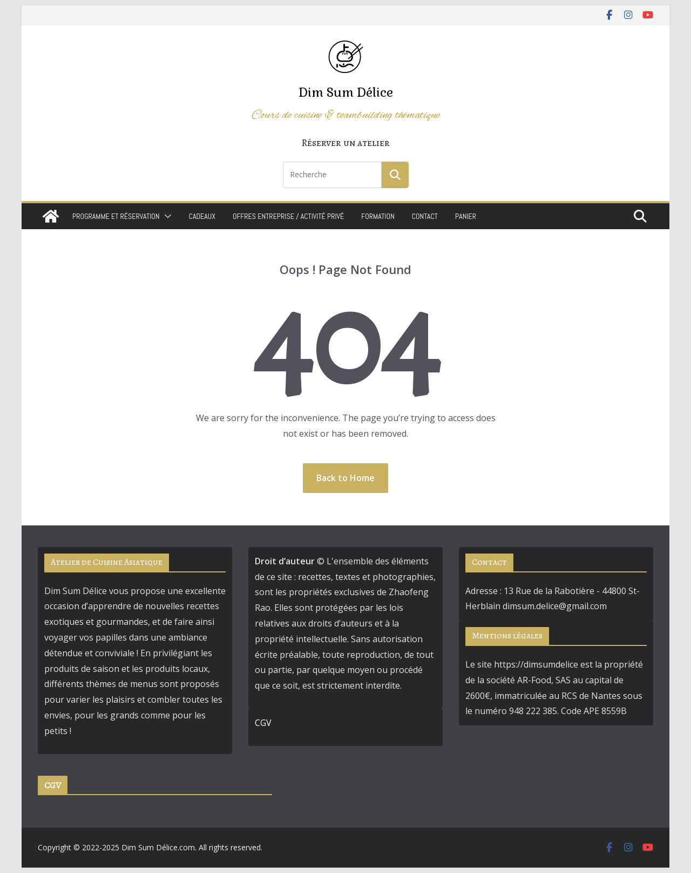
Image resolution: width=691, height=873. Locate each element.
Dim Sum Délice (346, 92)
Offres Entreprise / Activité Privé (288, 216)
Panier (465, 216)
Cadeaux (202, 216)
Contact (425, 216)
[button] (166, 216)
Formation (377, 216)
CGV (263, 723)
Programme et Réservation (116, 216)
